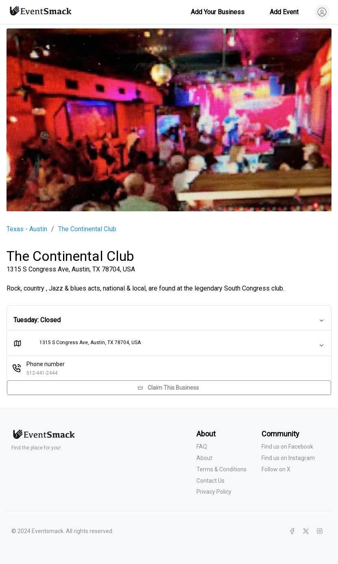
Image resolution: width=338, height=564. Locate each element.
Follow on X (276, 469)
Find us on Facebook (287, 446)
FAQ (201, 446)
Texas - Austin (27, 229)
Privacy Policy (213, 491)
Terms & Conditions (221, 469)
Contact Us (210, 480)
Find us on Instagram (288, 458)
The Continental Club (87, 229)
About (204, 458)
